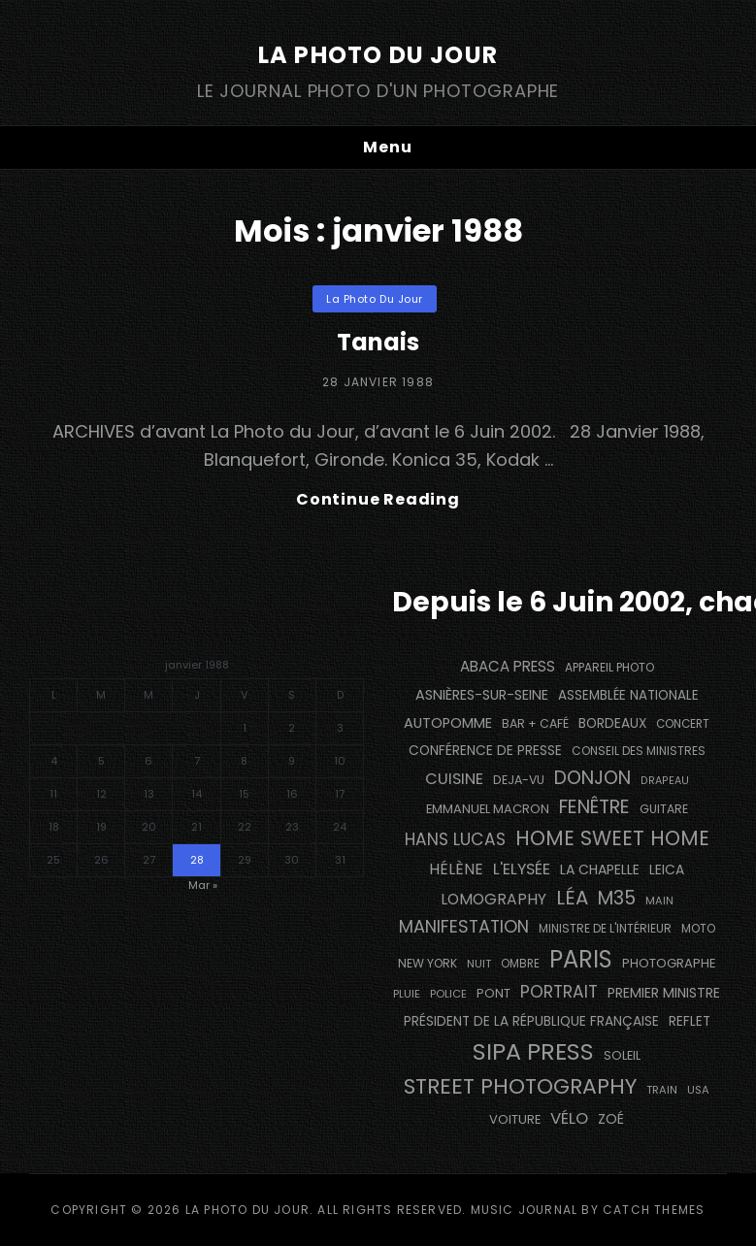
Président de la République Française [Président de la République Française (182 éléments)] (531, 1021)
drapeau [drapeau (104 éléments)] (665, 780)
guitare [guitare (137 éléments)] (664, 809)
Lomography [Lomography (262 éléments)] (493, 899)
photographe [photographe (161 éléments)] (669, 963)
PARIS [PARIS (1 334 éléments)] (580, 959)
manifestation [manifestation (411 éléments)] (464, 926)
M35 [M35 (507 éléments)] (617, 898)
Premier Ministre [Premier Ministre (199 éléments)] (664, 992)
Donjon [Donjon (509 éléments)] (592, 778)
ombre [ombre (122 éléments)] (520, 963)
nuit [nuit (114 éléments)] (479, 963)
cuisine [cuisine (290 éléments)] (454, 779)
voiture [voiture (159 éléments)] (515, 1119)
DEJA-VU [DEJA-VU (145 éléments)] (518, 779)
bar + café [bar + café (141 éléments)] (535, 723)
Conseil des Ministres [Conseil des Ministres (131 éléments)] (639, 750)
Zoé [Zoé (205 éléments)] (611, 1119)
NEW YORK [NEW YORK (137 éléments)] (427, 963)
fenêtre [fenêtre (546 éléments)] (594, 807)
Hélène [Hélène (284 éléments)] (456, 869)
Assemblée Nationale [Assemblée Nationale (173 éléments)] (628, 695)
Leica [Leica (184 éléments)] (666, 870)
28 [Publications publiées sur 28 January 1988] (197, 860)
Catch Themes (654, 1209)
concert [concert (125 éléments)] (682, 724)
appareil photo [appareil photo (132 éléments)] (609, 667)
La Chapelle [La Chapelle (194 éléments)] (600, 869)
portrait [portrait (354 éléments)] (559, 991)
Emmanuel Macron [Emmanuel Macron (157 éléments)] (487, 809)
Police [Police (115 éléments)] (448, 993)
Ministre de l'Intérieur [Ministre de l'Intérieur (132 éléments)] (605, 928)
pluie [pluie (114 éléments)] (406, 993)
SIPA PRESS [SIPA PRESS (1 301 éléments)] (533, 1051)
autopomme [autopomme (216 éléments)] (448, 723)
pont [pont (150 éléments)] (493, 993)
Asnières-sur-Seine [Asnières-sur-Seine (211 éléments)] (481, 695)
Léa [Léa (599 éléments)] (572, 897)
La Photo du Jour (378, 55)
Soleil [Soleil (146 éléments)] (622, 1055)
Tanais (378, 342)
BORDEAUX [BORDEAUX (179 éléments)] (612, 723)
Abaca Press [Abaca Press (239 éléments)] (507, 666)
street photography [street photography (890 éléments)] (520, 1086)
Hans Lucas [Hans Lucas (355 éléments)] (455, 839)
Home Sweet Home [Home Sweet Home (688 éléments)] (612, 838)
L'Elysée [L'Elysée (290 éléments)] (521, 869)
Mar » (202, 885)
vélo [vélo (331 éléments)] (569, 1118)
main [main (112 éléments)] (659, 900)
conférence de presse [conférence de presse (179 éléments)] (485, 750)
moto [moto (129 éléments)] (698, 928)
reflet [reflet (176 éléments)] (689, 1021)
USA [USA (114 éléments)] (698, 1090)
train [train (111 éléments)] (661, 1090)
